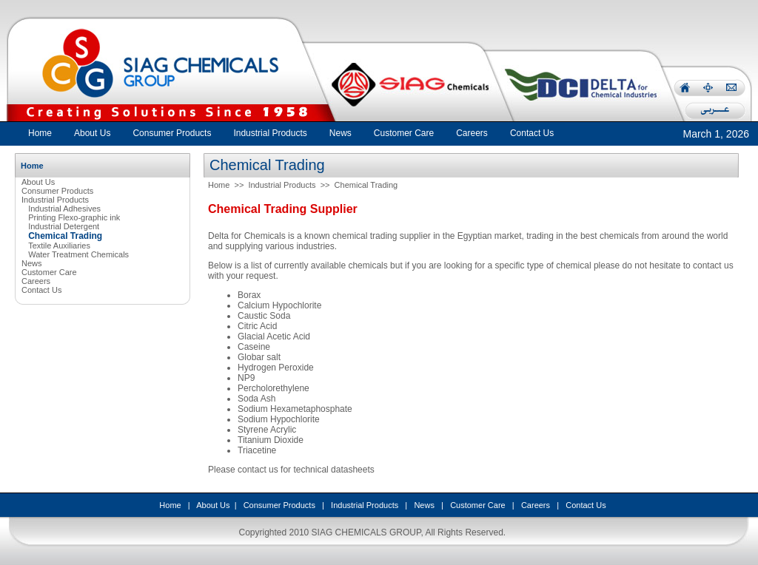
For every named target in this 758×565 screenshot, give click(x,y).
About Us (38, 181)
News (31, 263)
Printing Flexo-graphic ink (74, 217)
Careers (35, 281)
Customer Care (49, 272)
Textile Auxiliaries (59, 245)
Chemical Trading (366, 184)
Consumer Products (57, 190)
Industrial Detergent (63, 226)
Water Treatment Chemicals (78, 254)
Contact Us (41, 289)
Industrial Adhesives (64, 208)
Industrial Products (55, 199)
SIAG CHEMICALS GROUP (366, 532)
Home (40, 133)
